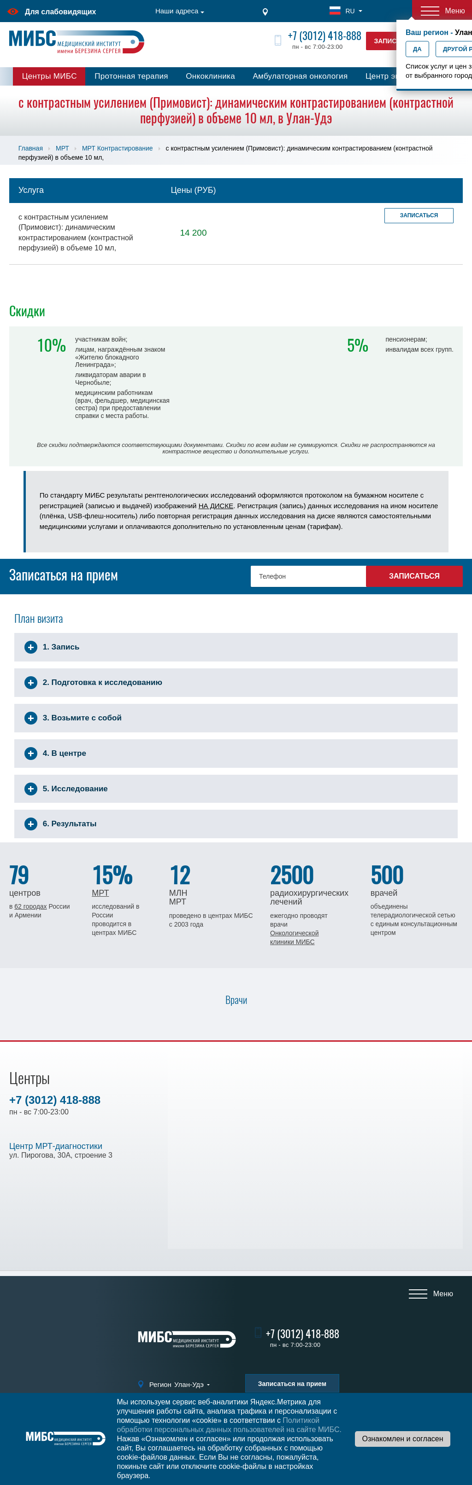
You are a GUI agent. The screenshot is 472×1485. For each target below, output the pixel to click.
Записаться (419, 215)
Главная (30, 148)
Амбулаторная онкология (300, 76)
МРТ (62, 148)
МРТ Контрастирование (117, 148)
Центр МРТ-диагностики (55, 1146)
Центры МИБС (49, 76)
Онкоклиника (210, 76)
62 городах (30, 906)
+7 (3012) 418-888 (324, 36)
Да (417, 49)
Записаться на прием (292, 1383)
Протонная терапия (131, 76)
